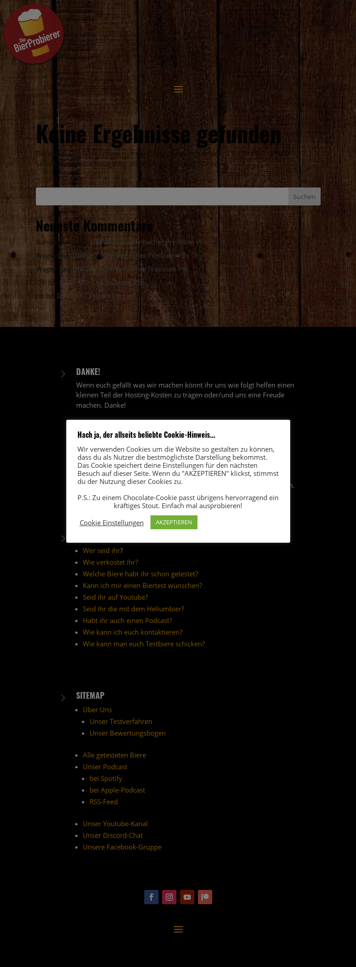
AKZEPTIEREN (174, 522)
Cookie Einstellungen (112, 522)
